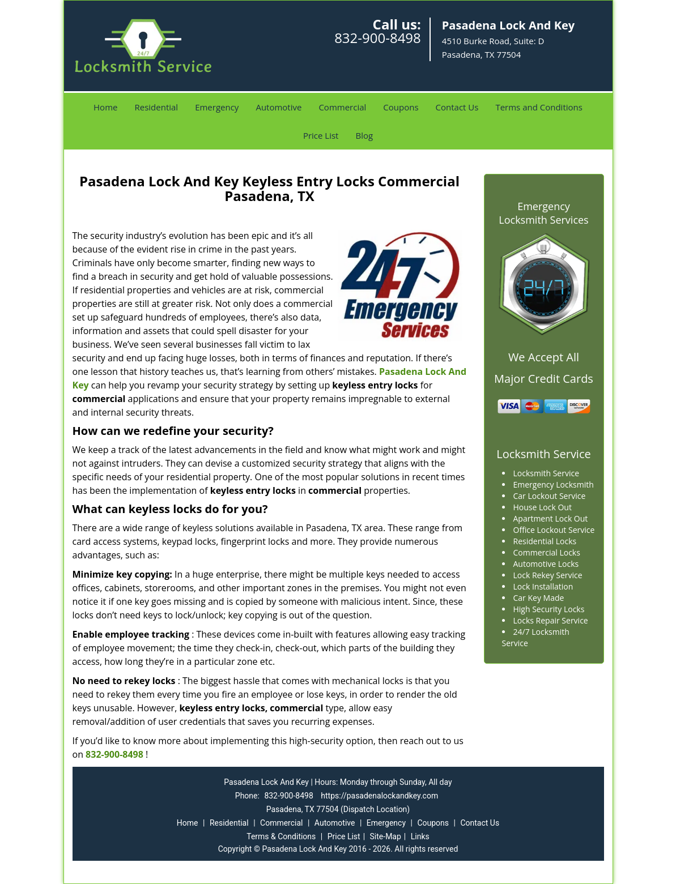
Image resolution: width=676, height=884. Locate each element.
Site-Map (385, 836)
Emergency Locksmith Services (543, 213)
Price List (321, 135)
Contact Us (457, 107)
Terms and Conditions (539, 107)
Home (105, 107)
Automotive (278, 107)
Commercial (342, 107)
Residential (156, 107)
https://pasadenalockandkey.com (379, 795)
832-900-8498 (377, 37)
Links (420, 836)
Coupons (400, 107)
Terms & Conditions (281, 836)
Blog (364, 135)
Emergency (217, 107)
